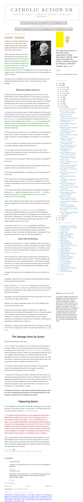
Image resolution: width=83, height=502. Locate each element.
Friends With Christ (66, 243)
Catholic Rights (64, 252)
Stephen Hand (64, 255)
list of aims (33, 121)
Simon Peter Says (65, 248)
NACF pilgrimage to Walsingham (65, 149)
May (61, 101)
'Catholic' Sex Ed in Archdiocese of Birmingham (68, 117)
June (61, 99)
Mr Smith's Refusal (66, 258)
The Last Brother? (65, 263)
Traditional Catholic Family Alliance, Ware (68, 246)
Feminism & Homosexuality (37, 29)
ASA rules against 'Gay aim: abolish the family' (67, 193)
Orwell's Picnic (64, 260)
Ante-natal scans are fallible (67, 109)
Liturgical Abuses (38, 23)
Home (28, 486)
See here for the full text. (29, 411)
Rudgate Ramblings (66, 271)
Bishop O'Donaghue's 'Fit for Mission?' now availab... (68, 146)
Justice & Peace (20, 29)
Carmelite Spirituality (66, 256)
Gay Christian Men (22, 285)
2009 (60, 83)
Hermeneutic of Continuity (68, 226)
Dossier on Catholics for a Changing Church (67, 142)
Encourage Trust (12, 119)
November (63, 89)
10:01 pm (12, 469)
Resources (62, 23)
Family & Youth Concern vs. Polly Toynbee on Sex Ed (67, 198)
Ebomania (63, 239)
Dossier (39, 451)
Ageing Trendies (53, 29)
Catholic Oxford (65, 250)
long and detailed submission (27, 210)
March (62, 105)
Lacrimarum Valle (65, 235)
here (6, 139)
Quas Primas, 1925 (67, 293)
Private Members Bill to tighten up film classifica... (68, 213)
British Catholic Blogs (66, 234)
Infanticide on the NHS (66, 190)
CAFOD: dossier (64, 160)
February (63, 107)
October (62, 91)
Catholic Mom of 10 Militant (68, 227)
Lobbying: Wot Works (65, 114)
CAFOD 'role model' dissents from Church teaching (68, 166)
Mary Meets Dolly (65, 242)
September (63, 93)
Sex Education (26, 23)
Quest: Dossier (15, 37)
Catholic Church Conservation (65, 230)
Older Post (48, 486)
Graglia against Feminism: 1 (68, 123)
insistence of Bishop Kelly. (12, 252)
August (62, 95)
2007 (60, 218)
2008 (60, 85)
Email (70, 66)
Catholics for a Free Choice (33, 350)
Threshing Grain (65, 266)
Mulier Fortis (64, 232)
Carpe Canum (64, 265)
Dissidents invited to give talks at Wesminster (68, 128)
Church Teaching (51, 23)
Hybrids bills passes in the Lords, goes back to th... (67, 184)
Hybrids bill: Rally (64, 196)
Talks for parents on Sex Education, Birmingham (67, 111)
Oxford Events (64, 240)
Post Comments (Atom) (20, 489)
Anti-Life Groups (66, 29)
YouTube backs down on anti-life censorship (68, 162)
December (63, 87)
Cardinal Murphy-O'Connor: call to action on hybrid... (67, 153)
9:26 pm (11, 480)
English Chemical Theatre (68, 268)
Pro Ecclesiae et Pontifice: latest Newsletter (67, 132)
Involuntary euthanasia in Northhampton (67, 120)
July (61, 97)
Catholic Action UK (42, 9)
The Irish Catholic (65, 261)
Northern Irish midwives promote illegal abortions (67, 205)
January (62, 216)
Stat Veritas (63, 269)
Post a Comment (10, 483)
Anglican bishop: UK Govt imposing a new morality (67, 157)
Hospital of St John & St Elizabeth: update (66, 139)
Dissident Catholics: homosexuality (22, 451)
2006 (60, 220)
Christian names (13, 105)
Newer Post (8, 486)
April (61, 103)
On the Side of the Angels (68, 253)
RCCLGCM (22, 225)
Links (58, 70)
